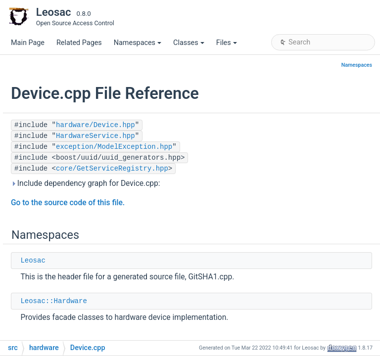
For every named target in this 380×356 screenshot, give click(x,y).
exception (57, 116)
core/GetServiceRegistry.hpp (233, 169)
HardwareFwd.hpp (78, 323)
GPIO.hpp (64, 309)
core (48, 71)
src (39, 56)
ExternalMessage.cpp (83, 234)
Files (226, 43)
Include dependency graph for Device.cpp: (206, 183)
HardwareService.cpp (83, 338)
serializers (65, 160)
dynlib (51, 101)
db (45, 86)
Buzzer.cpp (66, 175)
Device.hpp (67, 220)
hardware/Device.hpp (216, 125)
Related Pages (79, 43)
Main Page (28, 43)
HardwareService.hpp (216, 136)
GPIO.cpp (64, 294)
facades (62, 145)
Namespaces (137, 43)
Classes (188, 43)
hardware (56, 131)
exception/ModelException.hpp (235, 147)
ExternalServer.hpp (78, 279)
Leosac (153, 261)
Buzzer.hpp (67, 190)
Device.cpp (67, 205)
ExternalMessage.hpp (83, 249)
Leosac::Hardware (174, 301)
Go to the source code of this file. (188, 202)
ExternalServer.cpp (78, 264)
